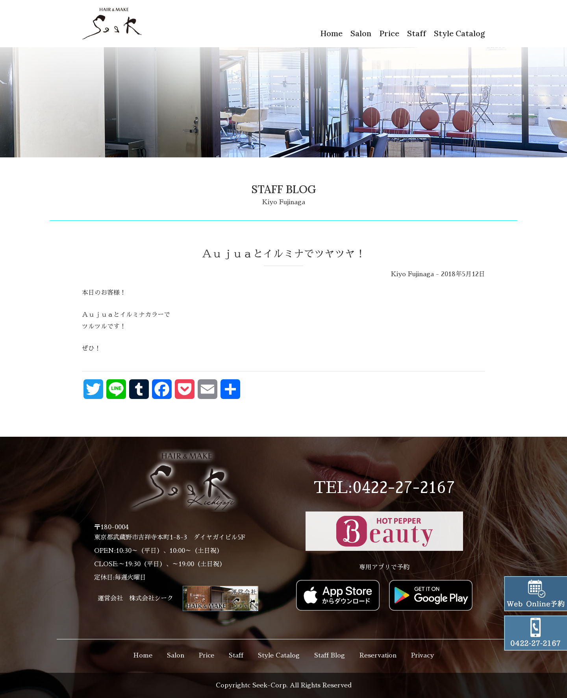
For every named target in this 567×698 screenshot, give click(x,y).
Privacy (422, 655)
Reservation (378, 655)
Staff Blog (329, 655)
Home (331, 33)
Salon (360, 33)
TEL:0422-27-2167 (384, 488)
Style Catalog (459, 33)
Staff (416, 33)
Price (389, 33)
